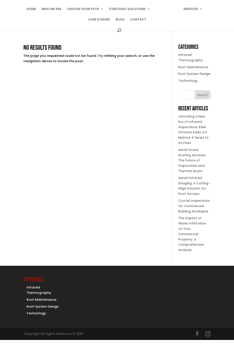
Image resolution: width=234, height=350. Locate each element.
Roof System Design (194, 74)
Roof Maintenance (193, 67)
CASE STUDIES (99, 20)
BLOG (120, 20)
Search (202, 95)
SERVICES (190, 9)
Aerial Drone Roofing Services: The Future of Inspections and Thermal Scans (192, 160)
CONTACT (138, 20)
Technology (188, 80)
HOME (31, 9)
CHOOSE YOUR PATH (83, 9)
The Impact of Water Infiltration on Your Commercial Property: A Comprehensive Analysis (192, 234)
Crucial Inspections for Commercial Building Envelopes (194, 206)
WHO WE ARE (51, 9)
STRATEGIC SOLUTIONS (127, 9)
